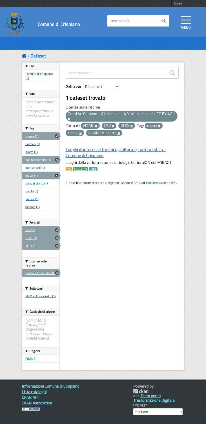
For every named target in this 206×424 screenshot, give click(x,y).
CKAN (140, 391)
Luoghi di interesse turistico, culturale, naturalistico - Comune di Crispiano (116, 152)
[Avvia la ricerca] (163, 21)
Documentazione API (160, 182)
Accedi (178, 3)
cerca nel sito (120, 21)
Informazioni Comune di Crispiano (50, 386)
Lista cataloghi (34, 392)
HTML (93, 169)
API (136, 182)
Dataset (38, 55)
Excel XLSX (80, 169)
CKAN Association (37, 403)
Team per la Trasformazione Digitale (154, 398)
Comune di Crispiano (59, 24)
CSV (68, 169)
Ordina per (73, 86)
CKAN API (30, 397)
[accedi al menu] (186, 22)
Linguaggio (140, 405)
